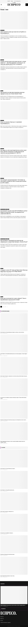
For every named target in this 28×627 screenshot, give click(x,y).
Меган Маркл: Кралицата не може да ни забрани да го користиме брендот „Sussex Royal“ (13, 241)
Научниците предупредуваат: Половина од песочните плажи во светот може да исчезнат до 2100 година (13, 181)
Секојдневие (2, 120)
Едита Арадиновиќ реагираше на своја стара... (7, 575)
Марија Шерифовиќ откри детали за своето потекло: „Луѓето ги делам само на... (13, 605)
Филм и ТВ (2, 268)
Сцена (8, 209)
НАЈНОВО (3, 447)
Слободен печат (3, 65)
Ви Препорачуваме (3, 209)
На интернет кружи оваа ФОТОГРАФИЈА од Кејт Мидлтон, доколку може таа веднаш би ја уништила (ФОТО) (13, 212)
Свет (6, 209)
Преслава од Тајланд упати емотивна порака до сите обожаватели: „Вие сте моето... (13, 419)
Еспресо (2, 34)
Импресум (2, 616)
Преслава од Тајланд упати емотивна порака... (7, 554)
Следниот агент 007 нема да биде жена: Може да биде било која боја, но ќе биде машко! (13, 270)
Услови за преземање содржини (5, 622)
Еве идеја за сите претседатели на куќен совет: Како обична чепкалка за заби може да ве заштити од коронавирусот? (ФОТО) (13, 151)
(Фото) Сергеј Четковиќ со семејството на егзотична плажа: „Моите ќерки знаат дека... (13, 376)
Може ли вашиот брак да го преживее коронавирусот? (11, 122)
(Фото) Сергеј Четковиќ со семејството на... (7, 511)
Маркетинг (2, 618)
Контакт (1, 620)
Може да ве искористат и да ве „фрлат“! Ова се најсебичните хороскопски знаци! (13, 299)
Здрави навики (2, 30)
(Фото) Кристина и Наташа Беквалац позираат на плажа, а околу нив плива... (12, 332)
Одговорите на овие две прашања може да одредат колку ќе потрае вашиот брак (12, 93)
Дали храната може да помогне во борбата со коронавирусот (13, 32)
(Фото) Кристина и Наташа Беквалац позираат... (7, 468)
